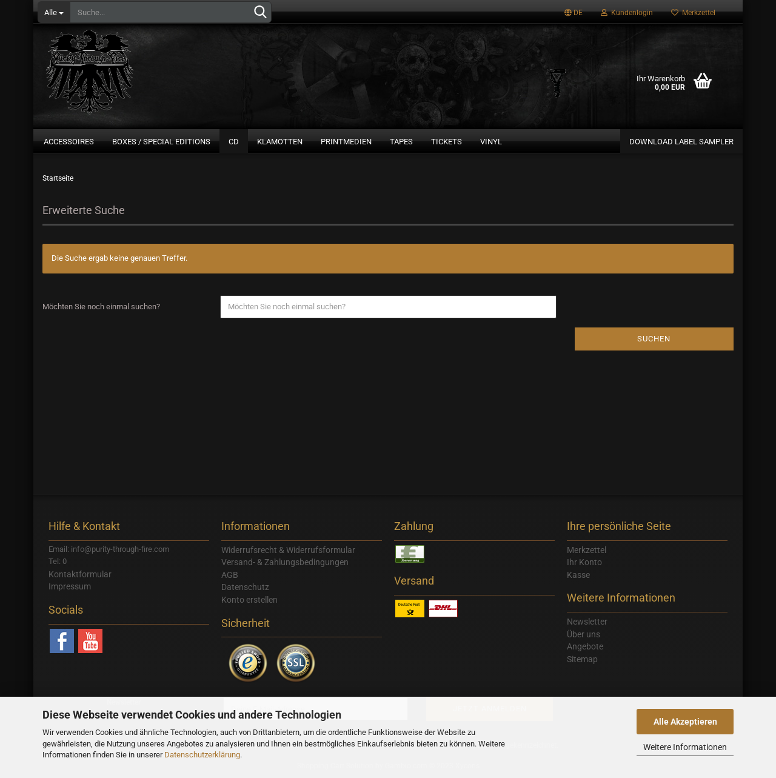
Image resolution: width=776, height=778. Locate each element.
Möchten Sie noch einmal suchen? (101, 306)
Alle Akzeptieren (685, 721)
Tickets (446, 141)
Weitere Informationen (685, 747)
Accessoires (69, 141)
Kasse (578, 575)
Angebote (585, 646)
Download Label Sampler (681, 141)
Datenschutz (245, 587)
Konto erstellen (249, 600)
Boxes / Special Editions (161, 141)
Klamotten (280, 141)
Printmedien (346, 141)
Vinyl (491, 141)
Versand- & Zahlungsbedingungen (285, 562)
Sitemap (582, 659)
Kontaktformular (80, 574)
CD (234, 141)
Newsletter (587, 621)
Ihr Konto (584, 562)
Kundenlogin (627, 12)
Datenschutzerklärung (202, 754)
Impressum (69, 586)
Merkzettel (693, 12)
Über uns (583, 634)
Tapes (401, 141)
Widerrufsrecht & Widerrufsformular (288, 550)
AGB (229, 575)
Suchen (654, 338)
